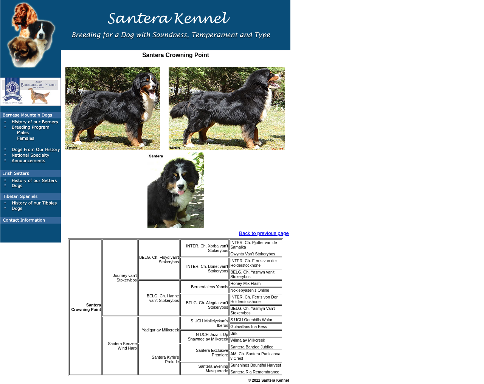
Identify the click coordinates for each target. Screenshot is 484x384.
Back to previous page (264, 233)
